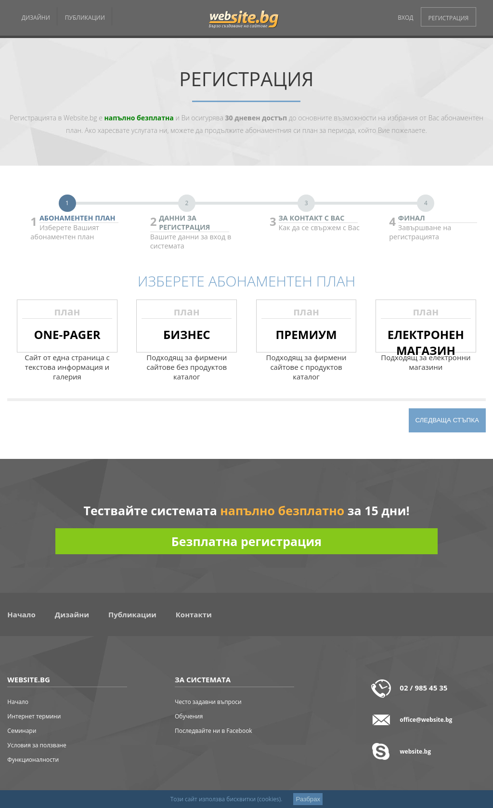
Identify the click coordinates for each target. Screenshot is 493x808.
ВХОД (405, 17)
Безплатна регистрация (246, 541)
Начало (21, 614)
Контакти (194, 614)
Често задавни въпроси (208, 702)
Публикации (132, 614)
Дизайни (72, 614)
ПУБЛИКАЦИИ (85, 17)
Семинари (21, 731)
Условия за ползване (36, 745)
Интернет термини (34, 716)
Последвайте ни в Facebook (213, 731)
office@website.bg (426, 720)
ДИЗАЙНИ (36, 17)
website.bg (415, 751)
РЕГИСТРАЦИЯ (448, 18)
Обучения (189, 716)
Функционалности (33, 760)
